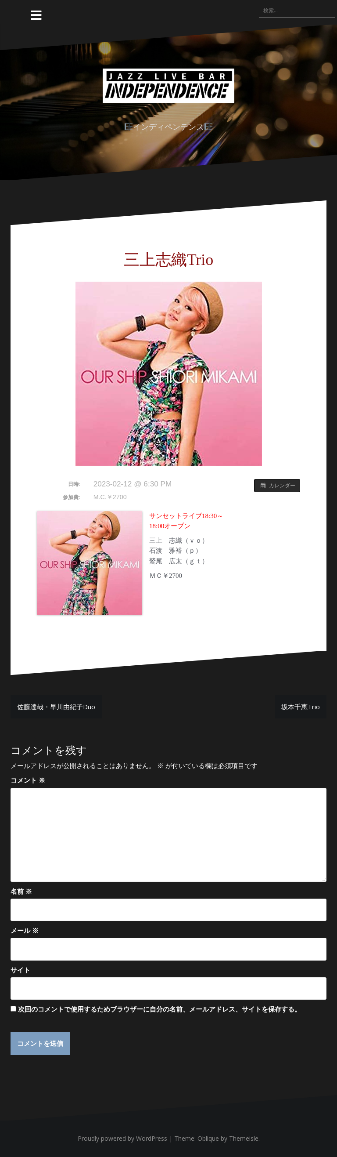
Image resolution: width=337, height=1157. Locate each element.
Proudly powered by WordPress (122, 1139)
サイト (20, 969)
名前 (21, 891)
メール (25, 930)
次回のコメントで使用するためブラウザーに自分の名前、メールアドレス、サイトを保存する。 (159, 1009)
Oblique (208, 1139)
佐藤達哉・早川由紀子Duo (56, 706)
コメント (28, 780)
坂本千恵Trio (300, 706)
